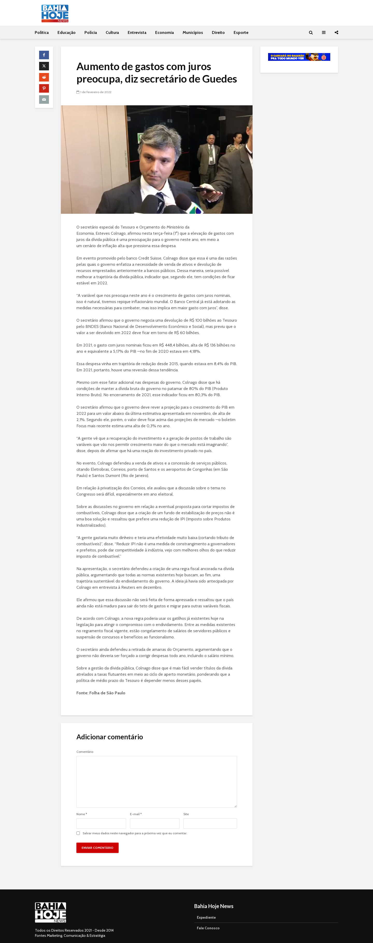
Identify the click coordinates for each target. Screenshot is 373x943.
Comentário (84, 751)
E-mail (136, 814)
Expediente (206, 909)
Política (42, 32)
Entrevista (137, 32)
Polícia (90, 32)
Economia (164, 32)
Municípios (193, 32)
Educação (67, 32)
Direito (218, 32)
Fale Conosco (208, 920)
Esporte (241, 32)
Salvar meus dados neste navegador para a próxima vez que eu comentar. (135, 833)
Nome (81, 814)
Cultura (112, 32)
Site (186, 814)
